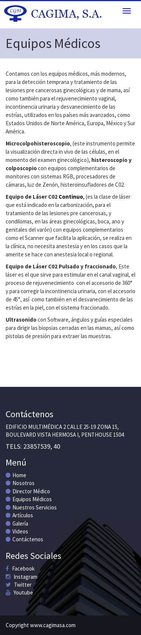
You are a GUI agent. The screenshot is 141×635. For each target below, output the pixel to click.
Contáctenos (24, 539)
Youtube (19, 592)
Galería (17, 523)
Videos (17, 531)
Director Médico (28, 491)
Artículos (19, 515)
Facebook (20, 568)
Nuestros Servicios (31, 507)
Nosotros (20, 483)
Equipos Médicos (29, 499)
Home (16, 475)
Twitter (19, 584)
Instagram (21, 576)
